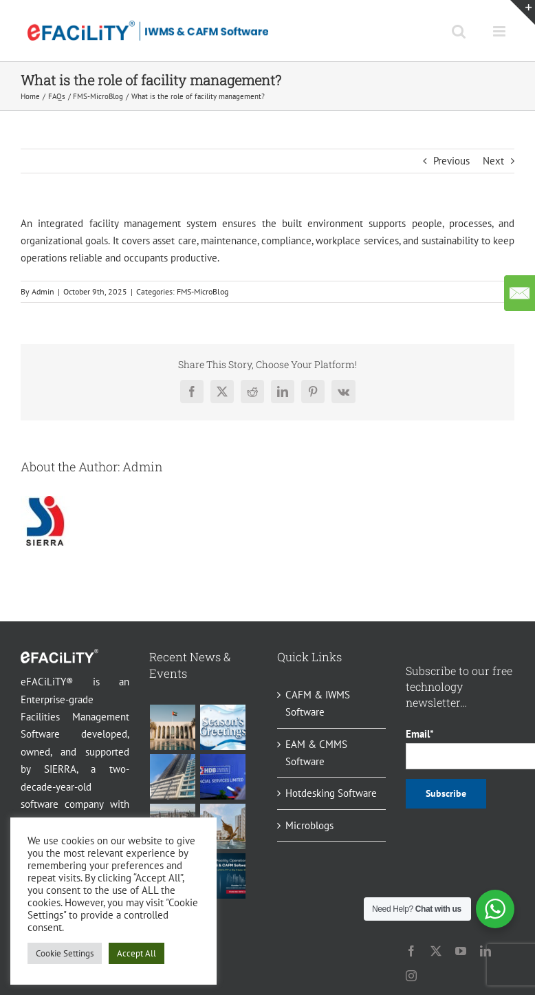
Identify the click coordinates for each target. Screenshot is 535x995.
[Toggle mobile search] (458, 31)
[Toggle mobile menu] (500, 31)
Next (493, 160)
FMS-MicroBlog (202, 291)
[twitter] (435, 950)
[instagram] (411, 975)
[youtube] (460, 950)
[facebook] (411, 950)
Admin (43, 291)
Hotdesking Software (331, 793)
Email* (460, 748)
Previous (451, 160)
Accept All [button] (136, 953)
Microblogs (309, 825)
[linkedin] (485, 950)
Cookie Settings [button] (65, 953)
